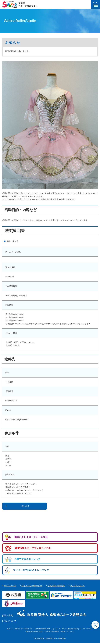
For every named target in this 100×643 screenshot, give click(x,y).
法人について (10, 621)
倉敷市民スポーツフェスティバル (33, 548)
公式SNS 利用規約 (56, 585)
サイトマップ (10, 585)
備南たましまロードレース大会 (31, 537)
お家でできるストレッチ (27, 559)
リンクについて (77, 585)
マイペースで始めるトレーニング (31, 570)
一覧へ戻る (24, 506)
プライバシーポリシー (31, 585)
